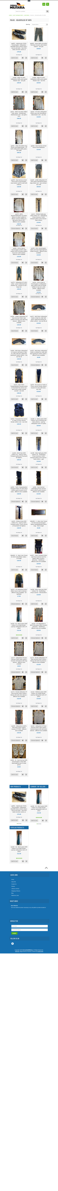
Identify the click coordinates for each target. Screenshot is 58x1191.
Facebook (12, 943)
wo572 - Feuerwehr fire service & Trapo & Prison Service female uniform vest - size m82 (19, 420)
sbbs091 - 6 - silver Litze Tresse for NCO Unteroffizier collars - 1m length (19, 557)
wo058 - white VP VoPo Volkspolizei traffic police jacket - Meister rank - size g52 (19, 79)
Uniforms (26, 15)
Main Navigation (10, 11)
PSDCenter (40, 951)
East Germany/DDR (18, 15)
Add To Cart (14, 58)
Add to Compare (26, 58)
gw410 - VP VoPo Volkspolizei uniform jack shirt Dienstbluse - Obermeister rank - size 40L (38, 113)
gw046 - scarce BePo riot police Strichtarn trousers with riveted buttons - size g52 (38, 45)
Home (10, 15)
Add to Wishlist (22, 58)
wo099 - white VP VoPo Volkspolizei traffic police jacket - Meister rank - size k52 (38, 79)
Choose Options (16, 228)
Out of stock (34, 228)
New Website (14, 905)
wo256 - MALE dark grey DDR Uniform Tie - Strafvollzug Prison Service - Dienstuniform (39, 591)
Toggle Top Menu (29, 1)
